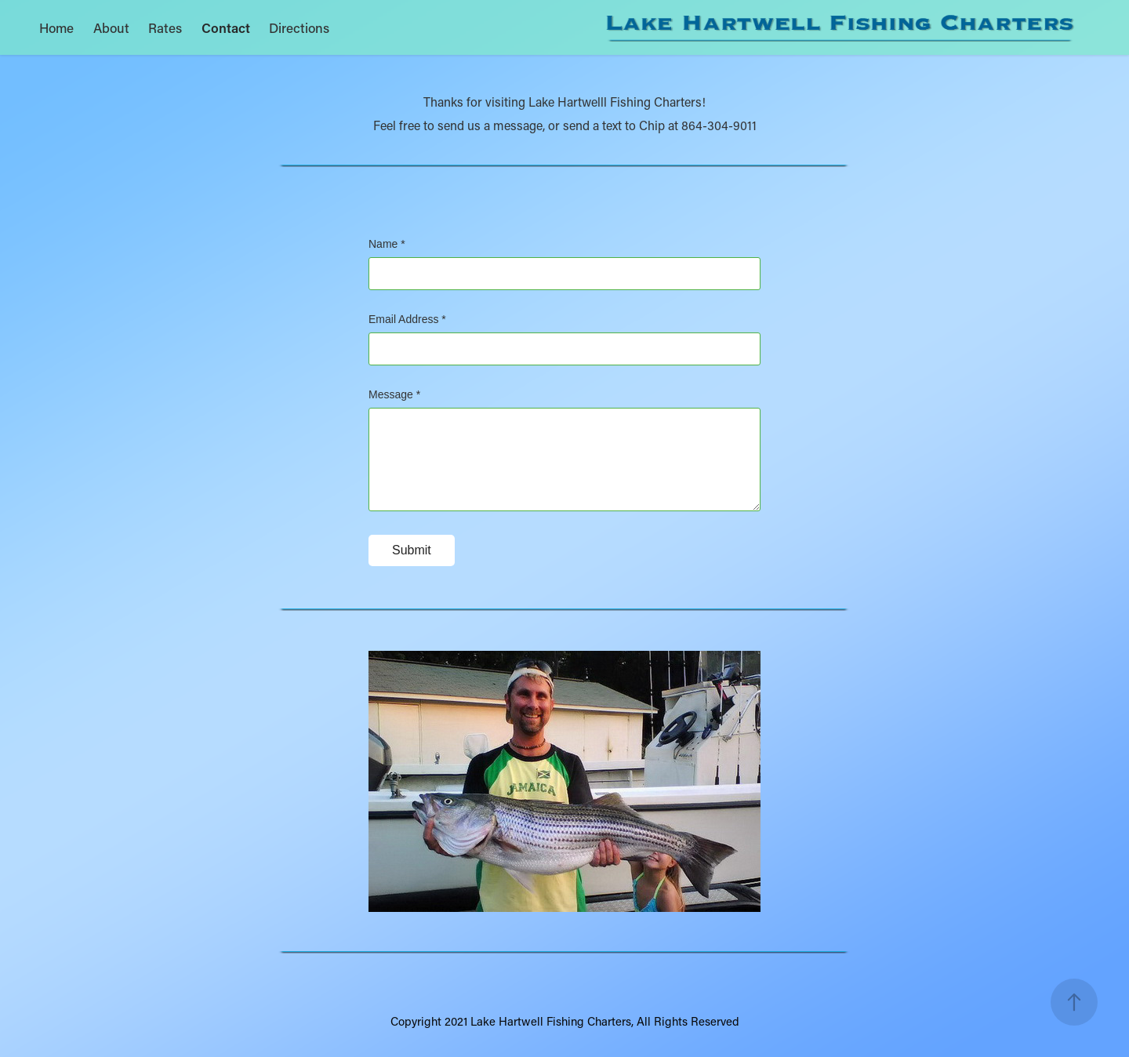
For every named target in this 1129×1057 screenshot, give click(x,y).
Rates (165, 27)
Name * (386, 243)
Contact (225, 27)
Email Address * (407, 319)
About (111, 27)
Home (56, 27)
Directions (299, 27)
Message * (394, 394)
